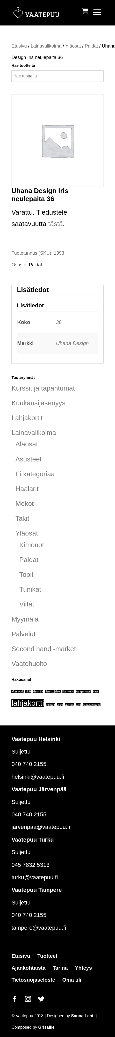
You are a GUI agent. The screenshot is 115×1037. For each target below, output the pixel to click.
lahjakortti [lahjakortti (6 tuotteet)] (27, 703)
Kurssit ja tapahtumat (43, 388)
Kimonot (31, 545)
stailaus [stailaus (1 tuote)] (69, 704)
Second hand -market (43, 649)
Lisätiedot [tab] (33, 290)
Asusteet (28, 459)
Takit (22, 518)
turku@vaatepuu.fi (34, 877)
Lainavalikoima (46, 46)
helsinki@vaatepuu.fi (37, 777)
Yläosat (73, 46)
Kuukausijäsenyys (38, 403)
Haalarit (27, 489)
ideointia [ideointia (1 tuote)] (38, 691)
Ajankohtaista (28, 968)
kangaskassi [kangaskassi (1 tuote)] (83, 691)
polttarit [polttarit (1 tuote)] (50, 704)
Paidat (91, 46)
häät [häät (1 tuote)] (28, 691)
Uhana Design (72, 343)
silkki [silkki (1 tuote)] (60, 704)
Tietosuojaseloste (33, 980)
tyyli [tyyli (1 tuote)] (78, 704)
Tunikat (30, 589)
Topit (26, 574)
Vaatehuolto (29, 664)
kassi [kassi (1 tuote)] (96, 691)
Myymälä (24, 619)
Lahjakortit (26, 418)
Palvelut (23, 634)
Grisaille (46, 1027)
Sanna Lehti (83, 1016)
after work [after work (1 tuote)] (17, 691)
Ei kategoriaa (35, 474)
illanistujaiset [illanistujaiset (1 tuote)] (52, 691)
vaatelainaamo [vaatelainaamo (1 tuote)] (91, 704)
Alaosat (26, 444)
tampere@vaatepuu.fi (38, 927)
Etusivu (19, 46)
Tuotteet (47, 956)
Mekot (24, 503)
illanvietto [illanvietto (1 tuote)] (68, 691)
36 (59, 322)
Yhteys (83, 968)
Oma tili (71, 980)
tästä (55, 224)
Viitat (26, 604)
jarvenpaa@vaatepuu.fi (40, 827)
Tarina (60, 968)
